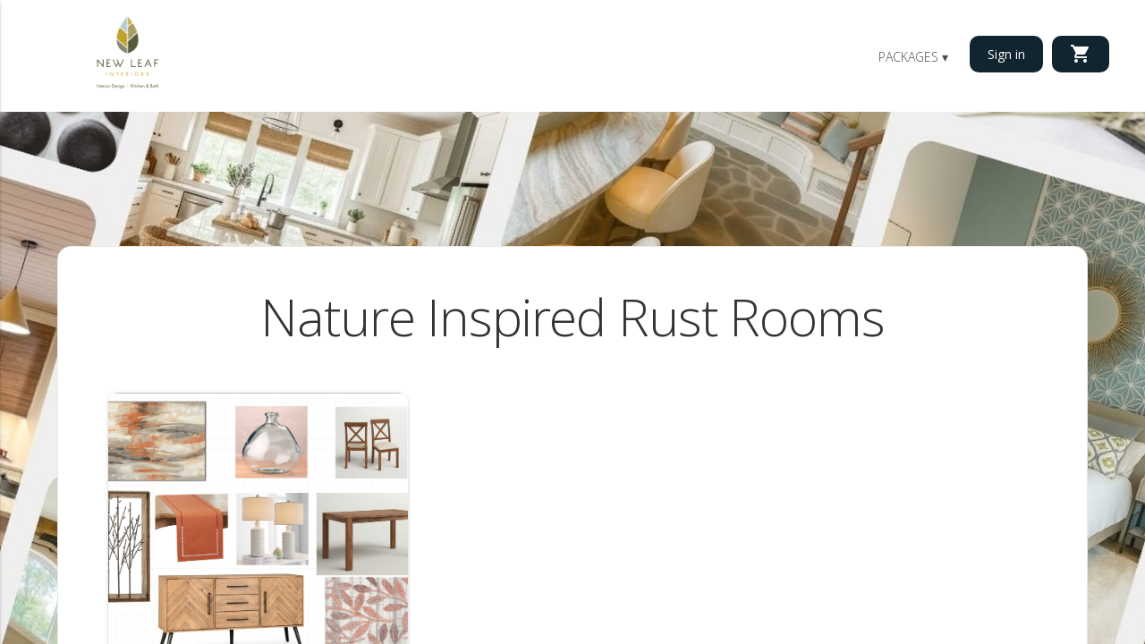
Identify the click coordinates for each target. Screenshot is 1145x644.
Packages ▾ (913, 56)
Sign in (1006, 54)
